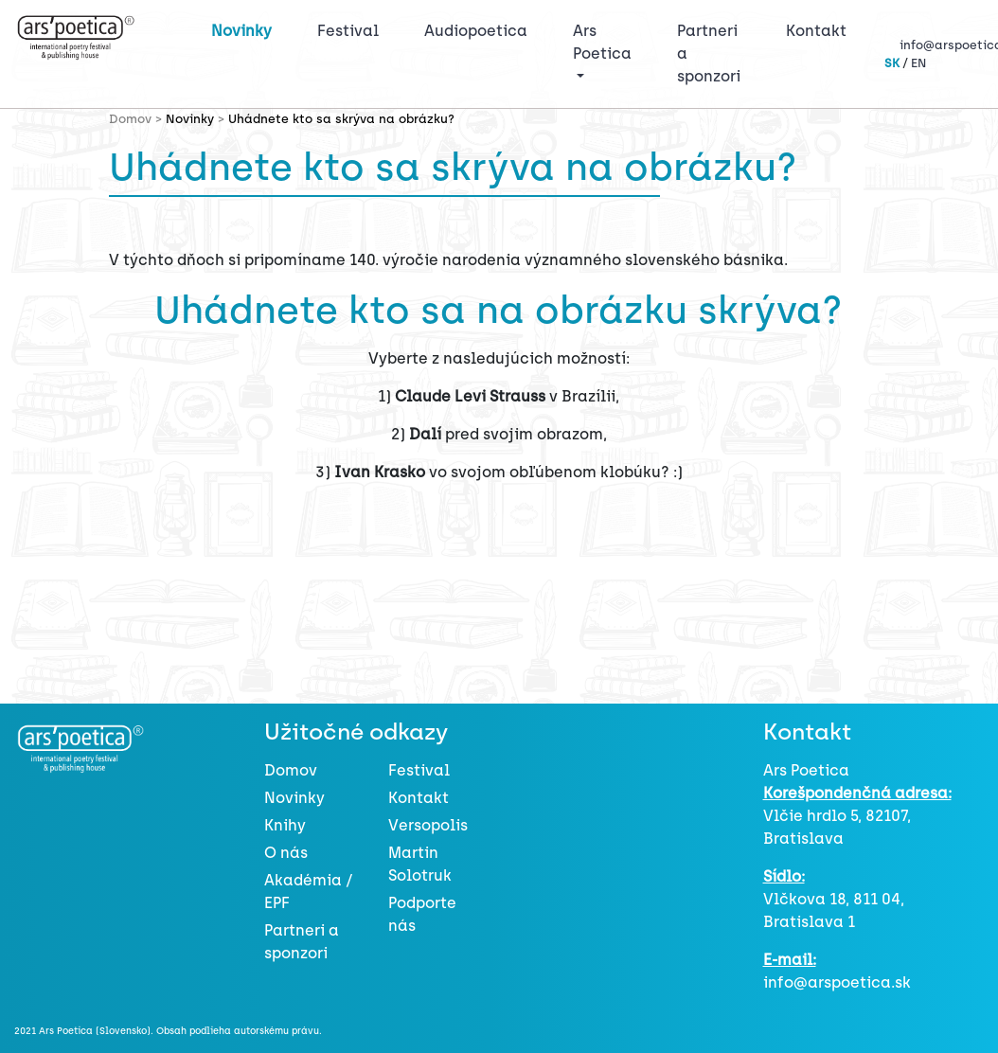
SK (892, 63)
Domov (290, 770)
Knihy (285, 825)
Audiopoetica (475, 31)
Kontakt (816, 31)
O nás (286, 853)
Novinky (241, 31)
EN (918, 63)
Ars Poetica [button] (602, 42)
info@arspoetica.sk (837, 982)
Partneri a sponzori (708, 53)
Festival (351, 29)
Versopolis (428, 825)
